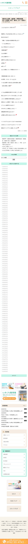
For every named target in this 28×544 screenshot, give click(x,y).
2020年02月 (5, 288)
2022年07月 (5, 232)
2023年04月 (5, 215)
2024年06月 (5, 187)
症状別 (4, 457)
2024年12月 (5, 176)
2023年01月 (5, 220)
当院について (6, 435)
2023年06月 (5, 211)
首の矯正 (5, 460)
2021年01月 (5, 267)
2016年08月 (5, 367)
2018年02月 (5, 332)
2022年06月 (5, 234)
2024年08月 (5, 184)
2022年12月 (5, 222)
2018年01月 (5, 334)
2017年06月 (5, 348)
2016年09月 (5, 365)
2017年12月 (5, 336)
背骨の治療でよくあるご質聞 (12, 525)
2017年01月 (5, 357)
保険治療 (5, 454)
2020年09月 (5, 274)
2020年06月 (5, 280)
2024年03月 (5, 193)
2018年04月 (5, 329)
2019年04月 (5, 307)
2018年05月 (5, 327)
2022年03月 (5, 240)
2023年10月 (5, 203)
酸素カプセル (6, 467)
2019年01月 (5, 311)
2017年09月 (5, 342)
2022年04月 (5, 238)
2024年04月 (5, 191)
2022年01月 (5, 244)
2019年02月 (5, 309)
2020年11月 (5, 271)
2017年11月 (5, 338)
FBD (4, 470)
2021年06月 (5, 257)
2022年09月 (5, 228)
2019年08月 (5, 299)
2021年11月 (5, 247)
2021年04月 (5, 261)
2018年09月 (5, 319)
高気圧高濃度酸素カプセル (17, 523)
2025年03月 (5, 170)
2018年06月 (5, 325)
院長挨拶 (5, 438)
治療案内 (25, 521)
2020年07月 (5, 278)
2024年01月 (5, 197)
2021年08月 (5, 253)
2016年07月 (5, 369)
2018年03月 (5, 330)
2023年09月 (5, 205)
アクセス (5, 445)
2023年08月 (5, 207)
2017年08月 (5, 344)
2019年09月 (5, 298)
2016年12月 (5, 359)
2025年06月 (5, 168)
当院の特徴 (5, 441)
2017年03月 (5, 354)
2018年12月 (5, 313)
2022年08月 (5, 230)
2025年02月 (5, 172)
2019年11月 (5, 294)
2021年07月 (5, 255)
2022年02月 (5, 242)
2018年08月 (5, 321)
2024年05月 (5, 189)
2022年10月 (5, 226)
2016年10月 (5, 363)
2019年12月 (5, 292)
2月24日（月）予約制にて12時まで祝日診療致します (14, 148)
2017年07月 (5, 346)
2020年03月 (5, 286)
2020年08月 (5, 276)
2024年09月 (5, 182)
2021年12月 (5, 245)
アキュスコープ (7, 464)
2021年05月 (5, 259)
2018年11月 (5, 315)
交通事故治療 (6, 474)
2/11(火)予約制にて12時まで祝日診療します (12, 150)
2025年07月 (5, 166)
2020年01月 (5, 290)
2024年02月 (5, 195)
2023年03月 (5, 216)
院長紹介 (14, 521)
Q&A (12, 527)
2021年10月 (5, 249)
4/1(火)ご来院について (7, 146)
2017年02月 (5, 356)
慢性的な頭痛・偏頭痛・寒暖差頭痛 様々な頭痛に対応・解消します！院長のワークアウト (14, 20)
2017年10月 (5, 340)
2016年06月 (5, 371)
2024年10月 (5, 180)
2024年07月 (5, 186)
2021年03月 (5, 263)
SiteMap (15, 527)
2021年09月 (5, 251)
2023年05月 (5, 213)
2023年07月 (5, 209)
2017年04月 (5, 352)
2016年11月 (5, 361)
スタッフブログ (22, 525)
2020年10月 (5, 272)
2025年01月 (5, 174)
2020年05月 (5, 282)
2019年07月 (5, 301)
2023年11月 (5, 201)
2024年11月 (5, 178)
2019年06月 (5, 303)
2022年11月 (5, 224)
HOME (2, 521)
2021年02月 (5, 265)
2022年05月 (5, 236)
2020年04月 (5, 284)
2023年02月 (5, 218)
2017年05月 (5, 350)
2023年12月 (5, 199)
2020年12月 (5, 269)
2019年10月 (5, 296)
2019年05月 (5, 305)
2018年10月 (5, 317)
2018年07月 (5, 323)
